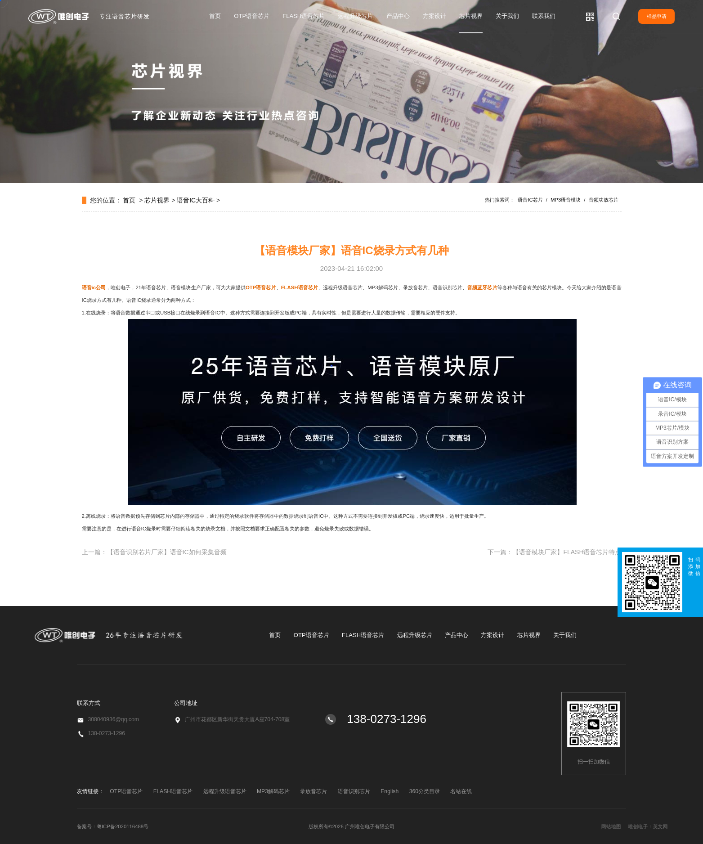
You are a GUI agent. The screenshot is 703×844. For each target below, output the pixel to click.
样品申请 (657, 16)
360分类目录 (424, 791)
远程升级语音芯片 (224, 791)
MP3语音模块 (566, 199)
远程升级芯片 (355, 16)
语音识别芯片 (354, 791)
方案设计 (434, 16)
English (390, 791)
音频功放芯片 (603, 199)
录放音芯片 (313, 791)
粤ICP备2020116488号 (122, 826)
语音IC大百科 (196, 200)
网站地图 (667, 826)
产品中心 (398, 16)
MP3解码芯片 (273, 791)
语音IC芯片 (530, 199)
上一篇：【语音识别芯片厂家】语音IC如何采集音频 (154, 552)
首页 (215, 16)
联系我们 (543, 16)
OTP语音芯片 (251, 16)
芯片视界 (471, 16)
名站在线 (461, 791)
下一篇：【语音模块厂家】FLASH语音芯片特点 (554, 552)
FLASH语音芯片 (303, 16)
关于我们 (507, 16)
